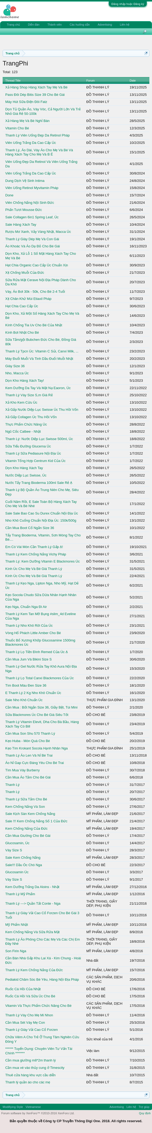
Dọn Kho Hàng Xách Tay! (24, 381)
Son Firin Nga (15, 951)
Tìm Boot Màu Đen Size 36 (25, 685)
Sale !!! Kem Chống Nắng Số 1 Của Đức (36, 821)
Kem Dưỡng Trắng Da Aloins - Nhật (32, 887)
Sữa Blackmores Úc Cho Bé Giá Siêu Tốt (36, 715)
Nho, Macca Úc (17, 373)
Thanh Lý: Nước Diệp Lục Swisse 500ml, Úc (39, 439)
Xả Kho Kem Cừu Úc (21, 402)
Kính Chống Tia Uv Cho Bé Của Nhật (33, 325)
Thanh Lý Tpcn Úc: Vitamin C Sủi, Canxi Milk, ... (42, 351)
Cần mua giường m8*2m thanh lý (30, 1060)
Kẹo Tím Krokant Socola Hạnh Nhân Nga (36, 748)
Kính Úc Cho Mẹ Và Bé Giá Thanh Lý (33, 569)
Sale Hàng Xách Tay (20, 224)
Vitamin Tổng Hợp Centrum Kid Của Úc (35, 461)
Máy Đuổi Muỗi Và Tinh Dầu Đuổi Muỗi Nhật (39, 359)
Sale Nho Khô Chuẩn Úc (23, 700)
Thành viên (54, 24)
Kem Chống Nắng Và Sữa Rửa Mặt (32, 932)
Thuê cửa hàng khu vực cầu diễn (30, 1075)
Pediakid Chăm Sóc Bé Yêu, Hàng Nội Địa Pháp (42, 979)
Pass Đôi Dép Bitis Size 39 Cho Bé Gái (35, 95)
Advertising (105, 24)
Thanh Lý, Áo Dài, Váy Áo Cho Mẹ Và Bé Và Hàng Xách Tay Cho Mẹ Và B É (39, 152)
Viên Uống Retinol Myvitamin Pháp (31, 188)
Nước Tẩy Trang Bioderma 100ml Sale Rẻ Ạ (38, 483)
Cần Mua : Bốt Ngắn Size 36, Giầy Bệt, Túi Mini (41, 707)
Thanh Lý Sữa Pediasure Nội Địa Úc (33, 453)
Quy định (145, 1113)
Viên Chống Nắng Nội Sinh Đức (29, 203)
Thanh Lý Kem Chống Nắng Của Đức (34, 970)
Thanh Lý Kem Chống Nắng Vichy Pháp (35, 554)
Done (9, 195)
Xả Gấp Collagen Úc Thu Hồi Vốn (31, 417)
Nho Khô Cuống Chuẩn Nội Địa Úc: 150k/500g (40, 520)
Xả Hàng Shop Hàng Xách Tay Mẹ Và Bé (36, 87)
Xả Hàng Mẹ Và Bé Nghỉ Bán (27, 121)
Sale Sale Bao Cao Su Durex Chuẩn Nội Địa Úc (41, 513)
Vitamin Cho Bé (17, 128)
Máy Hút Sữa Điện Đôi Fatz (26, 102)
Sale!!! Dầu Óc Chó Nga (23, 865)
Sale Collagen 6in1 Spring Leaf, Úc (31, 217)
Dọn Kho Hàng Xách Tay (24, 468)
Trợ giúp (144, 1106)
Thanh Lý (12, 785)
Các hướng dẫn (80, 24)
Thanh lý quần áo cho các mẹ (27, 1082)
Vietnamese (33, 1106)
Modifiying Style (13, 1106)
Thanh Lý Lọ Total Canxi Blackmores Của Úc (39, 678)
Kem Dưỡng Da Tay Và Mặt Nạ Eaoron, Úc (38, 388)
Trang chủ (13, 24)
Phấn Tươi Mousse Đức (23, 210)
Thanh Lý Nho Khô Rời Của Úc (29, 625)
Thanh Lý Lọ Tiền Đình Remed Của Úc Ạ (36, 652)
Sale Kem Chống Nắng (23, 858)
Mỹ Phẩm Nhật (16, 925)
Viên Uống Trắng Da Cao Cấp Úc (30, 143)
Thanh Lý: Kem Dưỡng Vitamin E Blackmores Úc (42, 561)
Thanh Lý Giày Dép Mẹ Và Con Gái (32, 239)
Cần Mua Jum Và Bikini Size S (28, 659)
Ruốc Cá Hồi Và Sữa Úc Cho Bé (30, 996)
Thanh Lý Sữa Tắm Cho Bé (26, 799)
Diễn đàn (34, 24)
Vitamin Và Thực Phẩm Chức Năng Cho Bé (38, 1006)
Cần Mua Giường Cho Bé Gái (27, 836)
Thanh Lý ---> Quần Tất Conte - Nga (32, 903)
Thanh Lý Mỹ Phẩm (20, 894)
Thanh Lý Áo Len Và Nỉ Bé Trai (28, 755)
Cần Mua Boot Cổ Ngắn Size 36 (29, 528)
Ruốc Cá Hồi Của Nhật (23, 989)
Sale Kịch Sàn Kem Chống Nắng (30, 814)
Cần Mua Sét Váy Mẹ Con (25, 1023)
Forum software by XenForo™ (38, 1113)
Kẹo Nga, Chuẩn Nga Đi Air (26, 607)
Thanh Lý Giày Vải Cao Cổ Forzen (31, 1030)
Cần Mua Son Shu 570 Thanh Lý (30, 733)
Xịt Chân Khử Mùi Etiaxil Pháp (28, 299)
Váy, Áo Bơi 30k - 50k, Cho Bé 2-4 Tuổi (35, 292)
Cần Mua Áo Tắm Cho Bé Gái (28, 777)
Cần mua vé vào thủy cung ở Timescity (35, 1068)
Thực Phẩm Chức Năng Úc (26, 424)
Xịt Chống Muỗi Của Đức (24, 273)
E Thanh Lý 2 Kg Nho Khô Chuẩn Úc (33, 693)
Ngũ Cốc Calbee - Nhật (23, 431)
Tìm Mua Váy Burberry (22, 770)
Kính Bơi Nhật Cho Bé (22, 332)
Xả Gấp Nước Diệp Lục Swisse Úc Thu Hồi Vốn (41, 410)
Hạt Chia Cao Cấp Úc (21, 306)
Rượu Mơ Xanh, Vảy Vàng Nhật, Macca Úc (38, 232)
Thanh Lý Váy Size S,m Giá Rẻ (29, 395)
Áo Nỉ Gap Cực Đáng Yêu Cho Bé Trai (34, 763)
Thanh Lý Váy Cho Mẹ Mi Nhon (29, 1015)
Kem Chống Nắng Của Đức (26, 828)
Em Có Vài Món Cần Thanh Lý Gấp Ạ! (34, 547)
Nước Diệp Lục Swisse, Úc (25, 475)
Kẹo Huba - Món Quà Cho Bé (27, 741)
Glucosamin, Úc (17, 843)
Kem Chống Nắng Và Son (25, 807)
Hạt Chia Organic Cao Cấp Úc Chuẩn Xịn (36, 265)
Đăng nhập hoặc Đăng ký (127, 4)
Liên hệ (124, 24)
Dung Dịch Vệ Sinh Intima (25, 181)
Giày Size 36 (15, 366)
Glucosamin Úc (16, 872)
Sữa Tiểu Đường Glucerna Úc (28, 446)
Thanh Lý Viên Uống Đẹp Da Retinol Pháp (37, 135)
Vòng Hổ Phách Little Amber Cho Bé (33, 633)
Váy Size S (13, 850)
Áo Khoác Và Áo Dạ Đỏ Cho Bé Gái (32, 246)
